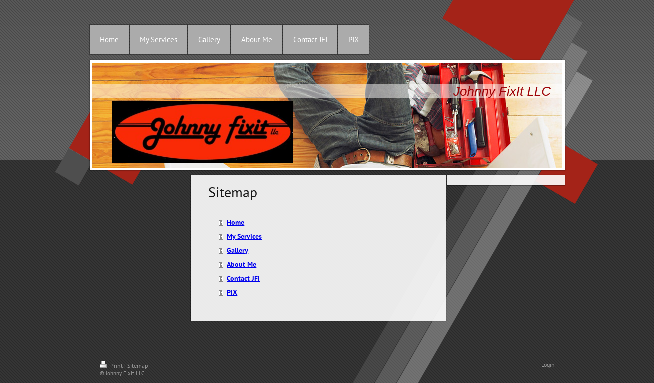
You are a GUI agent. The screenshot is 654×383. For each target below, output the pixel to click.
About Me (241, 264)
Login (548, 364)
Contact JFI (243, 278)
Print (112, 366)
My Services (244, 236)
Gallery (237, 250)
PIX (232, 292)
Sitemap (137, 366)
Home (235, 222)
